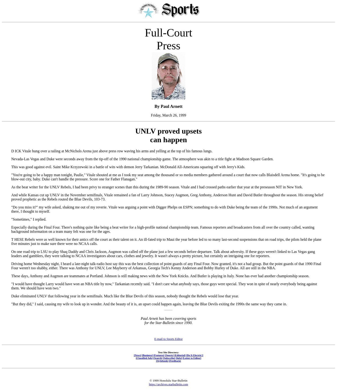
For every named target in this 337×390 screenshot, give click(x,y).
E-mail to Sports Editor (168, 339)
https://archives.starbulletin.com (168, 384)
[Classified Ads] (144, 358)
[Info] (179, 358)
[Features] (158, 355)
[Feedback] (175, 360)
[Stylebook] (162, 360)
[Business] (147, 355)
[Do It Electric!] (194, 355)
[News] (137, 355)
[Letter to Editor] (192, 358)
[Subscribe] (169, 358)
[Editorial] (179, 355)
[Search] (157, 358)
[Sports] (169, 355)
